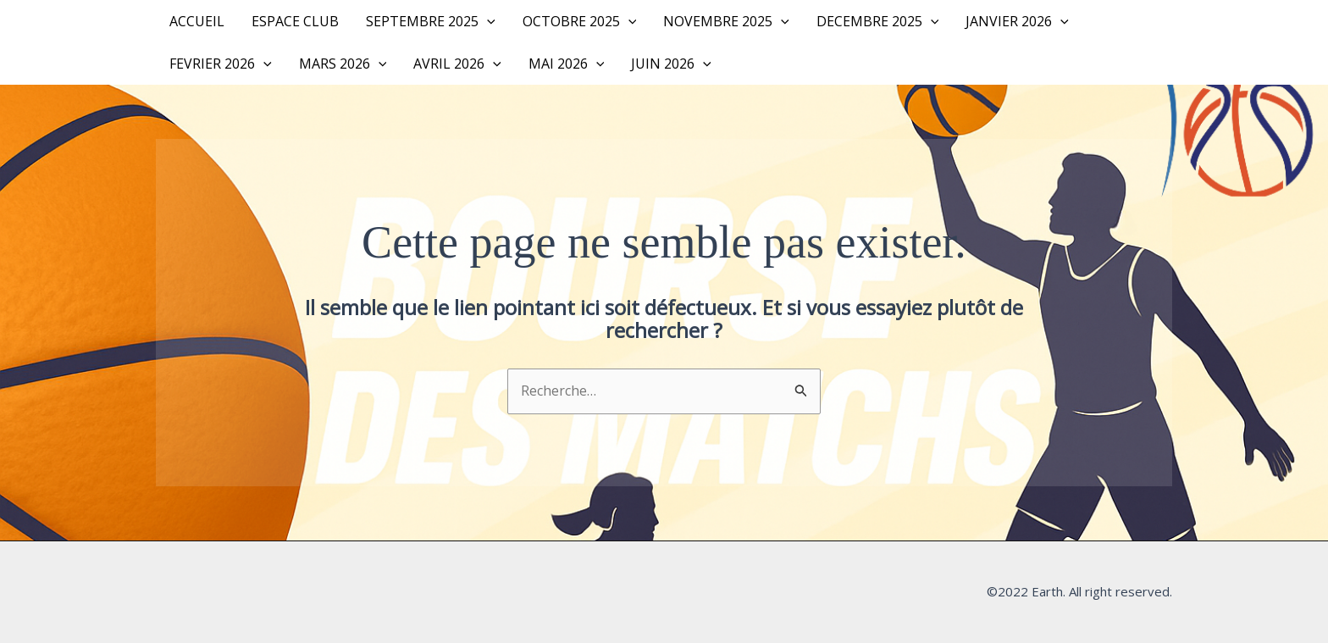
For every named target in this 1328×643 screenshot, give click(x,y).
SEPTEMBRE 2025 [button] (430, 21)
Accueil (196, 21)
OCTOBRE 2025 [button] (580, 21)
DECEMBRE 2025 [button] (877, 21)
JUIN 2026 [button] (671, 63)
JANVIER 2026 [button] (1017, 21)
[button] (487, 21)
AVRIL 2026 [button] (457, 63)
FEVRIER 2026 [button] (220, 63)
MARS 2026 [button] (343, 63)
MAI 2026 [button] (566, 63)
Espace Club (295, 21)
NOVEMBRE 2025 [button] (726, 21)
